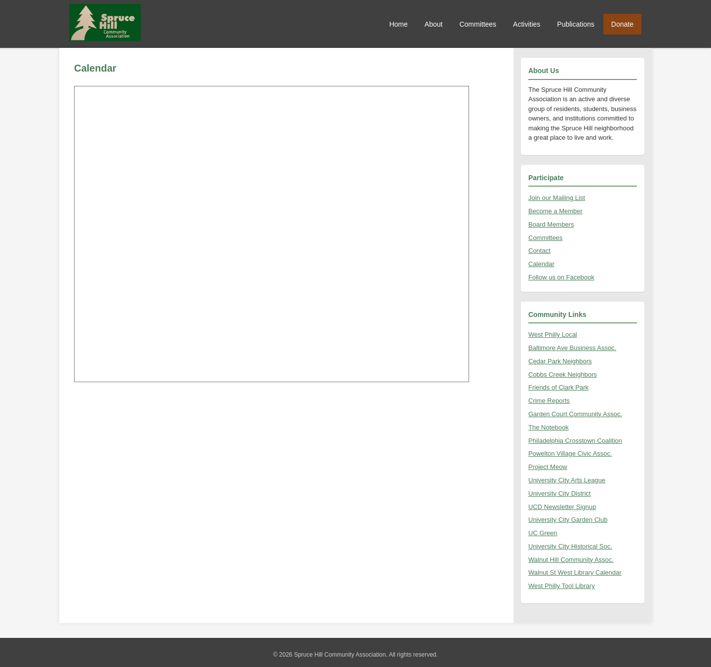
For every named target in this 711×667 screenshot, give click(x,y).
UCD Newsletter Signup (562, 506)
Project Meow (547, 467)
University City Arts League (566, 480)
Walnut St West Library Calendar (575, 572)
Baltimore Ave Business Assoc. (572, 348)
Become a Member (555, 211)
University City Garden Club (567, 519)
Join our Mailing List (556, 197)
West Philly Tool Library (561, 585)
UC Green (542, 533)
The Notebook (548, 427)
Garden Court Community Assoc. (575, 414)
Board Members (551, 224)
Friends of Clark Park (558, 387)
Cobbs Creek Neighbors (562, 374)
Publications (575, 24)
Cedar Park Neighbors (560, 361)
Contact (539, 250)
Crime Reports (549, 400)
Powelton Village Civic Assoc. (570, 453)
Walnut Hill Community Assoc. (571, 559)
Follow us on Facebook (561, 277)
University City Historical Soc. (570, 546)
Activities (526, 24)
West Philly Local (552, 334)
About (434, 24)
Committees (477, 24)
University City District (559, 493)
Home (398, 24)
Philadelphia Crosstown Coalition (575, 440)
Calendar (541, 264)
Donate (622, 24)
